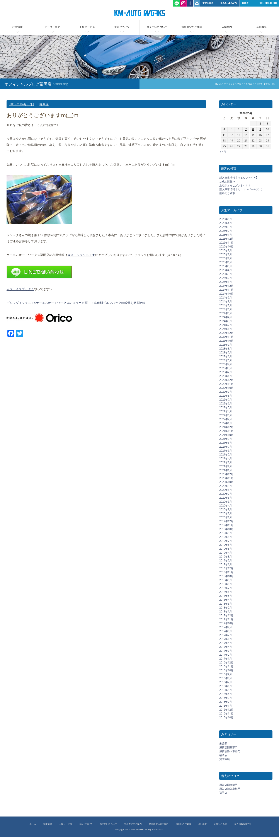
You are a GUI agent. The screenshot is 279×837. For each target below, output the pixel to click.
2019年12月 (226, 521)
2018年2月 (225, 607)
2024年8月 (225, 301)
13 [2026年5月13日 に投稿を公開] (238, 135)
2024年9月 (225, 297)
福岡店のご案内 (183, 824)
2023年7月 (225, 352)
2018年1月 (225, 611)
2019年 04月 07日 (21, 104)
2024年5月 (225, 313)
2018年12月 (226, 568)
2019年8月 (225, 537)
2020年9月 (225, 486)
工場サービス (87, 27)
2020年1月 (225, 517)
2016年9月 (225, 674)
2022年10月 (226, 388)
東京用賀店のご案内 (158, 824)
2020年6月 (225, 497)
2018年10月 (226, 576)
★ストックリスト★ (81, 255)
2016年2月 (225, 702)
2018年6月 (225, 592)
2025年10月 (226, 246)
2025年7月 (225, 258)
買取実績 (224, 759)
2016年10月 (226, 670)
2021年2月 (225, 466)
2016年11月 (226, 666)
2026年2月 (225, 231)
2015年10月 (226, 717)
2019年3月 (225, 556)
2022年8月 (225, 395)
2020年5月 (225, 501)
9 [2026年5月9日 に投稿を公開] (260, 129)
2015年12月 (226, 709)
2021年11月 (226, 431)
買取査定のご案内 (191, 27)
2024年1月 (225, 329)
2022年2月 (225, 419)
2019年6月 (225, 545)
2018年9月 (225, 580)
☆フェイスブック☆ (20, 289)
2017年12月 (226, 615)
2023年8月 (225, 348)
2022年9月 (225, 392)
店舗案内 (226, 27)
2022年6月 (225, 403)
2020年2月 (225, 513)
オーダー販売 (52, 27)
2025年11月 (226, 242)
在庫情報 (17, 27)
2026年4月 (225, 223)
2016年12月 (226, 662)
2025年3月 (225, 274)
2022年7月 (225, 399)
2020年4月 (225, 505)
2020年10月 (226, 482)
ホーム (32, 824)
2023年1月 (225, 376)
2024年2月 (225, 325)
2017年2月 (225, 654)
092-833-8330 (267, 3)
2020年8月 (225, 490)
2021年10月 (226, 435)
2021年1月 (225, 470)
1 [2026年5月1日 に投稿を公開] (253, 123)
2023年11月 (226, 337)
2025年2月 (225, 278)
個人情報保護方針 (243, 824)
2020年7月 (225, 494)
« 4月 (223, 151)
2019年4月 (225, 552)
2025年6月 (225, 262)
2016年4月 (225, 694)
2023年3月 (225, 368)
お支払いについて (156, 27)
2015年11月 (226, 713)
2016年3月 (225, 698)
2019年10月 (226, 529)
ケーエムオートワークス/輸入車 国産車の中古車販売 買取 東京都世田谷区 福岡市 (139, 13)
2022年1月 (225, 423)
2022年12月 (226, 380)
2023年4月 (225, 364)
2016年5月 (225, 690)
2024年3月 (225, 321)
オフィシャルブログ (233, 83)
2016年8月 (225, 678)
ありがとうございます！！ (235, 185)
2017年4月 (225, 647)
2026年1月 (225, 235)
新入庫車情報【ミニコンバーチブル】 (241, 189)
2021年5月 (225, 454)
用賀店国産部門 (228, 747)
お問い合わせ (220, 824)
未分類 (223, 743)
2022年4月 (225, 411)
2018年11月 (226, 572)
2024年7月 (225, 305)
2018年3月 (225, 603)
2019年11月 (226, 525)
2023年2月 (225, 372)
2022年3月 (225, 415)
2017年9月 (225, 627)
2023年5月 (225, 360)
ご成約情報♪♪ (227, 181)
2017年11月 (226, 619)
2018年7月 (225, 588)
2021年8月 (225, 443)
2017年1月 (225, 658)
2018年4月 (225, 600)
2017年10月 (226, 623)
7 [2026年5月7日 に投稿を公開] (246, 129)
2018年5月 (225, 596)
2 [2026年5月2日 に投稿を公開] (260, 123)
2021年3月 (225, 462)
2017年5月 (225, 643)
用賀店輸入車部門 (229, 751)
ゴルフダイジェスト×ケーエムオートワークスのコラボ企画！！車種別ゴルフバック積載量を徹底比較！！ (79, 303)
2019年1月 (225, 564)
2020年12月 (226, 474)
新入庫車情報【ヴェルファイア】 (239, 177)
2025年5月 (225, 266)
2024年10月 (226, 293)
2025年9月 (225, 250)
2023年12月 (226, 333)
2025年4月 (225, 270)
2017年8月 (225, 631)
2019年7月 (225, 541)
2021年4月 (225, 458)
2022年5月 (225, 407)
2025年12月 (226, 238)
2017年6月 (225, 639)
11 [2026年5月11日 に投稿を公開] (224, 135)
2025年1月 (225, 282)
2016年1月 (225, 705)
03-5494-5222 (228, 3)
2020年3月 (225, 509)
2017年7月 (225, 635)
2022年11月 (226, 384)
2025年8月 (225, 254)
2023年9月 (225, 344)
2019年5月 (225, 549)
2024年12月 (226, 286)
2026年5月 (225, 219)
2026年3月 (225, 227)
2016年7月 (225, 682)
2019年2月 (225, 560)
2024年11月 (226, 290)
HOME (218, 83)
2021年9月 (225, 439)
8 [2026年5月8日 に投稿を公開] (253, 129)
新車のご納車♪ (227, 193)
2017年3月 (225, 651)
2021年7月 (225, 446)
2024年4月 (225, 317)
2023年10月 (226, 341)
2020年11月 (226, 478)
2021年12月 (226, 427)
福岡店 (44, 104)
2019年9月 (225, 533)
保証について (122, 27)
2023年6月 (225, 356)
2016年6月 (225, 686)
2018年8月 (225, 584)
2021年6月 (225, 450)
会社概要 (261, 27)
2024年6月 (225, 309)
